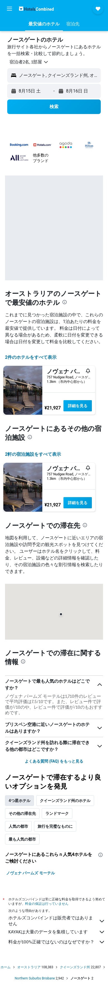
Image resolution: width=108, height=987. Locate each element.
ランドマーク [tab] (57, 813)
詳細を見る (77, 406)
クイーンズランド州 (75, 967)
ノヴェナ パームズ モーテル (30, 873)
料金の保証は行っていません (46, 903)
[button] (9, 9)
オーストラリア (29, 967)
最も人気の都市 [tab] (22, 839)
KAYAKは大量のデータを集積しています (56, 932)
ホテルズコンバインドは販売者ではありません (56, 920)
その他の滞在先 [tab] (22, 813)
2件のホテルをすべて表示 (31, 357)
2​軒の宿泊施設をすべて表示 (33, 454)
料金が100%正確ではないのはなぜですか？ (56, 942)
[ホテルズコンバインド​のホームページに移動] (36, 8)
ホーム (6, 967)
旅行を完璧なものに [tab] (55, 826)
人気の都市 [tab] (18, 826)
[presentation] (64, 302)
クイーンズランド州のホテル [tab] (65, 800)
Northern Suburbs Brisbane (35, 978)
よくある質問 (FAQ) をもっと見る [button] (54, 761)
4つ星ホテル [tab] (19, 800)
